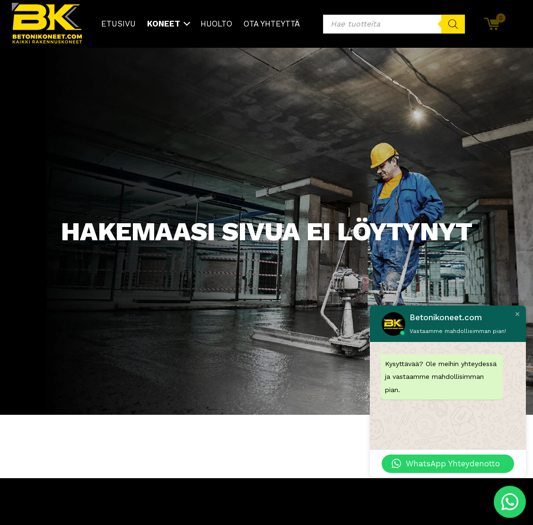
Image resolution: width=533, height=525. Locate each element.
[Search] (453, 24)
